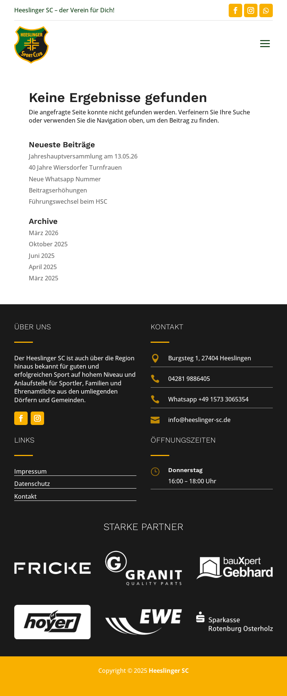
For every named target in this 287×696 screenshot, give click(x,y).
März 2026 (43, 233)
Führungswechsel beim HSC (68, 201)
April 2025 (43, 267)
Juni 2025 (42, 256)
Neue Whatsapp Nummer (65, 179)
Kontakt (25, 496)
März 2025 (43, 278)
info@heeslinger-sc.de (199, 420)
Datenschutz (32, 484)
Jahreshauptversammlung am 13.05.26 (83, 156)
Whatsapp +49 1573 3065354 (208, 399)
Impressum (30, 471)
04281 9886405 (189, 379)
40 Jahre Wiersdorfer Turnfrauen (75, 167)
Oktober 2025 (48, 244)
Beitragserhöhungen (58, 190)
